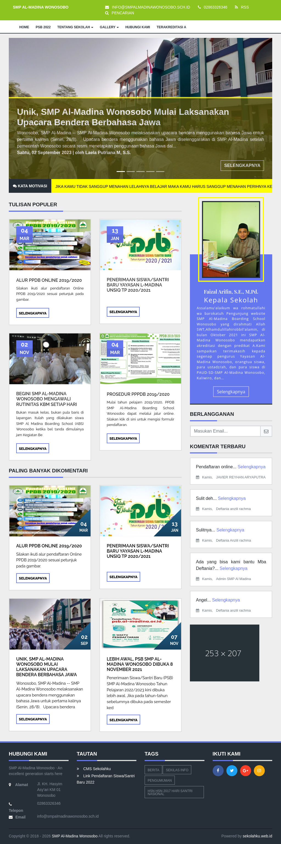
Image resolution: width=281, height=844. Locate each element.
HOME (24, 27)
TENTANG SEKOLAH (75, 27)
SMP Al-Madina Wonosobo (74, 836)
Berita (153, 770)
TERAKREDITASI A (171, 27)
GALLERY (109, 27)
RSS (242, 7)
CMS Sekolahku (94, 769)
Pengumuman (160, 780)
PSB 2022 (43, 27)
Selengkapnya (242, 165)
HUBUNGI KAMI (137, 27)
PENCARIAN (119, 13)
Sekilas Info (177, 770)
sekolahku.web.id (257, 836)
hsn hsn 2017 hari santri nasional (170, 792)
